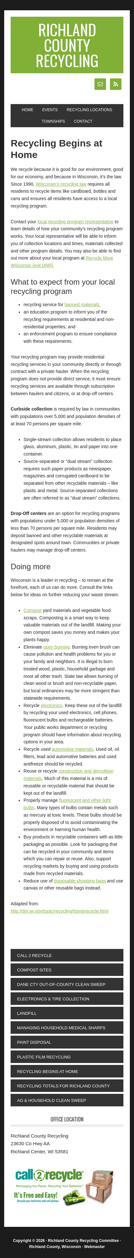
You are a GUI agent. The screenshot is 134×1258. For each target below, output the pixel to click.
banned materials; (82, 304)
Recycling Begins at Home (47, 1071)
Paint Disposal (34, 1042)
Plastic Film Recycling (44, 1057)
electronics (51, 705)
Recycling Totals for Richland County (63, 1086)
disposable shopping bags (80, 880)
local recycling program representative (76, 221)
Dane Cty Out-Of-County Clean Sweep (61, 984)
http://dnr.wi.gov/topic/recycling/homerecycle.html (59, 911)
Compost (32, 610)
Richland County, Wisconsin (55, 1247)
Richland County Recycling (67, 45)
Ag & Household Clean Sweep (51, 1100)
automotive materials (72, 749)
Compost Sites (34, 970)
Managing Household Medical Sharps (61, 1027)
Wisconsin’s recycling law (61, 184)
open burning (56, 647)
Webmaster (94, 1247)
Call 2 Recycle (34, 955)
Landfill (27, 1013)
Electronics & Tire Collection (53, 999)
